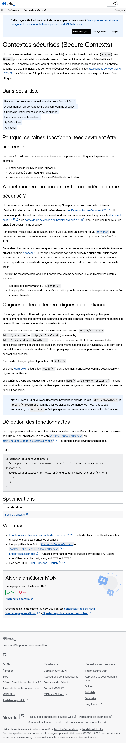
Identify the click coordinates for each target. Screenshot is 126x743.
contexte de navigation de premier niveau (53, 220)
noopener (28, 253)
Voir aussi (10, 127)
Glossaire (90, 698)
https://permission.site (22, 553)
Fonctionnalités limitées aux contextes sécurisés (37, 535)
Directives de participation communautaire (78, 722)
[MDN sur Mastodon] (22, 655)
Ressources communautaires (61, 676)
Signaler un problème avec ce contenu (65, 613)
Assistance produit (14, 700)
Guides (89, 686)
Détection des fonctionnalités (21, 117)
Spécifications (12, 122)
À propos (8, 670)
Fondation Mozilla (92, 729)
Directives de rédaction (57, 682)
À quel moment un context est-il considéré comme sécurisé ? (40, 106)
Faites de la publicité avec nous (21, 688)
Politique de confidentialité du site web (50, 716)
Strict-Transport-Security (43, 563)
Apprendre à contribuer (19, 598)
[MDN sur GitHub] (5, 655)
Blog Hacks (92, 704)
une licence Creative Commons (81, 737)
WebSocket (20, 368)
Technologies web (96, 670)
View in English (81, 31)
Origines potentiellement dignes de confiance (30, 112)
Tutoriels (90, 692)
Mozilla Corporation (66, 729)
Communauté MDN (55, 670)
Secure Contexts (15, 514)
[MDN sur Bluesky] (10, 655)
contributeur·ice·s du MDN (79, 608)
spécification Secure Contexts (86, 210)
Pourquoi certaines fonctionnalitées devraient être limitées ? (39, 101)
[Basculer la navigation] (122, 4)
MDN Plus (9, 694)
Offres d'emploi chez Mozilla (20, 682)
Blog (5, 676)
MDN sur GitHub (54, 694)
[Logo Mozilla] (13, 716)
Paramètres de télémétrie (93, 716)
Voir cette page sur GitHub (20, 613)
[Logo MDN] (9, 639)
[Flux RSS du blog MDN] (28, 655)
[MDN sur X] (16, 655)
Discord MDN (52, 688)
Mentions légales (38, 722)
